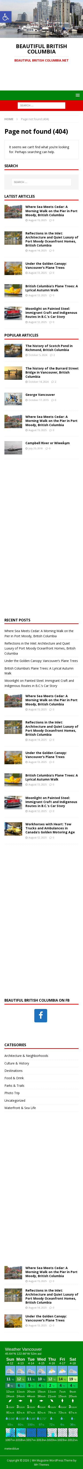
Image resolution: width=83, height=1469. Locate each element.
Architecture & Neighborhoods (26, 1056)
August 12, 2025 (37, 322)
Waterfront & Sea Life (20, 1108)
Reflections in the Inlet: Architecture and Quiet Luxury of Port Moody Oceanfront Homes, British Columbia (51, 239)
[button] (6, 17)
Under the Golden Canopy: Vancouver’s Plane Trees (46, 265)
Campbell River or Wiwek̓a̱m (47, 443)
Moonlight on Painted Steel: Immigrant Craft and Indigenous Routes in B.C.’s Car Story (51, 312)
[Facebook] (40, 1015)
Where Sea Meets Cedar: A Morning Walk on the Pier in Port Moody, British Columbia (51, 211)
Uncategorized (14, 1100)
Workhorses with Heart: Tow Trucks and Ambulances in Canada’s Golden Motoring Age (50, 828)
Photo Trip (12, 1093)
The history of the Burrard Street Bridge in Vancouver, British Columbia (52, 372)
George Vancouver (40, 394)
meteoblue (11, 1448)
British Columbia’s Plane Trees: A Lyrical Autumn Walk (51, 288)
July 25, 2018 (36, 448)
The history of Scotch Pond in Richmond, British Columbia (49, 348)
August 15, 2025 (37, 220)
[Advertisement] (43, 79)
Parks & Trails (14, 1085)
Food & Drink (14, 1078)
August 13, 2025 (37, 272)
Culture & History (16, 1063)
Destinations (13, 1070)
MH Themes (41, 1465)
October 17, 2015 (38, 400)
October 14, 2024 (38, 381)
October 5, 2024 (38, 355)
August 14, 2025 (37, 250)
